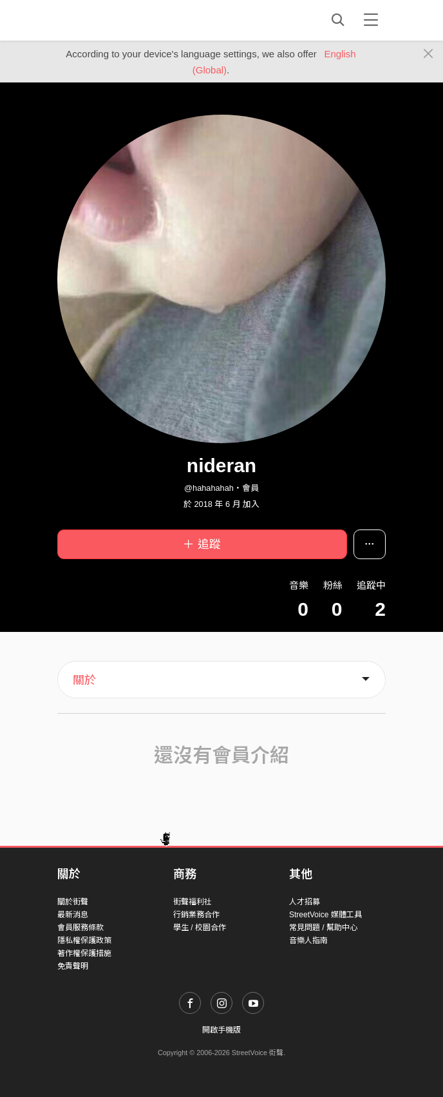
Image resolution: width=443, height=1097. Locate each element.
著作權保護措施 (84, 953)
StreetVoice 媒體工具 (325, 914)
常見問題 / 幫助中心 (323, 927)
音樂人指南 (308, 940)
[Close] (428, 54)
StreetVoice (110, 20)
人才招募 (304, 901)
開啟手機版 (221, 1030)
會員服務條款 (80, 927)
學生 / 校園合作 (199, 927)
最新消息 (72, 914)
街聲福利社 (192, 901)
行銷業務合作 (196, 914)
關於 (84, 680)
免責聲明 (72, 966)
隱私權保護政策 (84, 940)
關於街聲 (72, 901)
